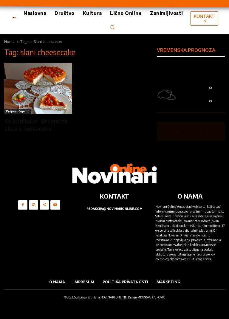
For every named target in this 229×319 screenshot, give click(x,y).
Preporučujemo (18, 111)
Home (9, 41)
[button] (112, 27)
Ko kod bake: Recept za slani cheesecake (35, 125)
